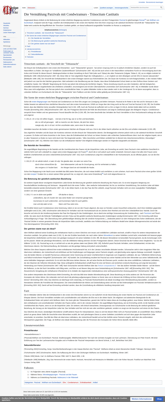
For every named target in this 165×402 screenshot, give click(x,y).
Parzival (122, 20)
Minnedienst (108, 235)
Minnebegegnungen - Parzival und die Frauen (60, 375)
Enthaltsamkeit (85, 382)
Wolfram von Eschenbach (51, 382)
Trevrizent (147, 213)
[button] (142, 399)
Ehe (64, 382)
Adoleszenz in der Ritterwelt (67, 377)
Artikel (95, 382)
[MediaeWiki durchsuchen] (146, 7)
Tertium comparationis (106, 266)
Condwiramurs (73, 382)
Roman (142, 20)
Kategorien (29, 382)
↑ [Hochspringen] (29, 372)
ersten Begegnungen (40, 102)
